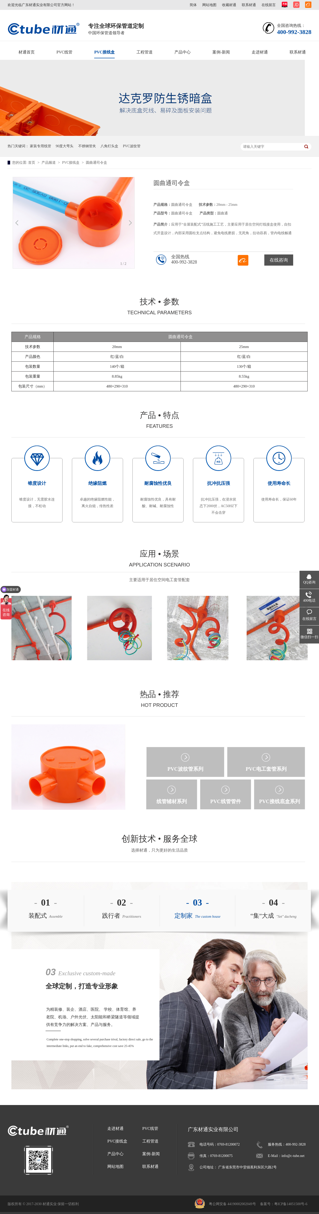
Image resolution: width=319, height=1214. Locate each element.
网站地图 (209, 5)
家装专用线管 (40, 146)
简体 (193, 5)
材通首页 (26, 52)
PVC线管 (64, 52)
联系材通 (249, 5)
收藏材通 (229, 5)
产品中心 (182, 52)
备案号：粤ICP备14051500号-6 (283, 1204)
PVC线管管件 (225, 801)
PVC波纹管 (132, 146)
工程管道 (144, 52)
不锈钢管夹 (87, 146)
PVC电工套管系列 (266, 769)
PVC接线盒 (104, 52)
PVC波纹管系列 (185, 769)
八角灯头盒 (109, 146)
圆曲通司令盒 (96, 162)
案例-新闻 (221, 52)
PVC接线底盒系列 (279, 801)
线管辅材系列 (171, 801)
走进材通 (260, 52)
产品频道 (49, 162)
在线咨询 (279, 260)
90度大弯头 (64, 146)
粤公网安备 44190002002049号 (232, 1204)
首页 (32, 162)
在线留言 (269, 5)
